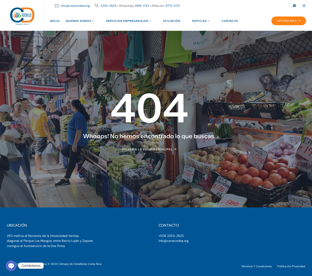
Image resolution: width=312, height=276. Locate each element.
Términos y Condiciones (256, 266)
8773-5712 (173, 6)
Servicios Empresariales (127, 20)
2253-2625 (108, 6)
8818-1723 (142, 6)
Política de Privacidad (291, 266)
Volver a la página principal (147, 149)
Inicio (55, 20)
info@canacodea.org (75, 6)
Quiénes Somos (78, 20)
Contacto (230, 20)
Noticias (199, 20)
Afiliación (171, 20)
